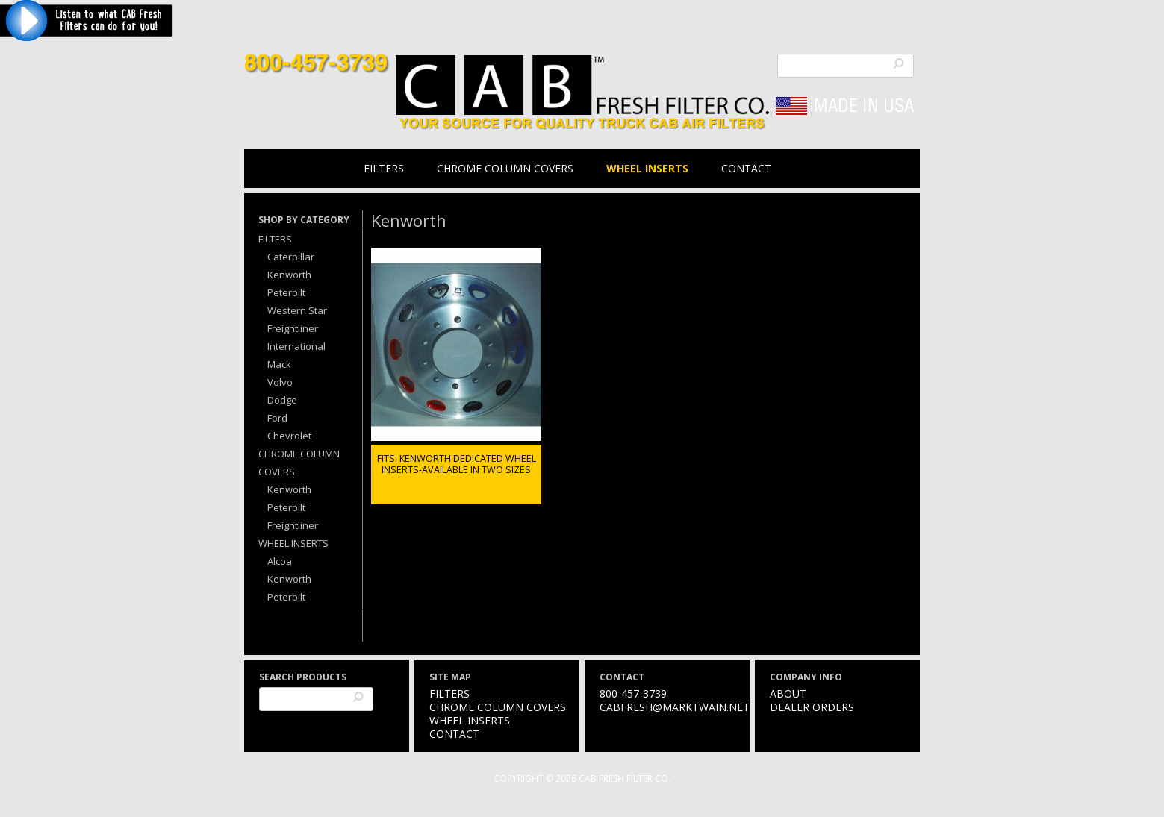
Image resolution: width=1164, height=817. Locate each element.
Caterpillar (290, 256)
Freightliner (292, 328)
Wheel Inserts (647, 168)
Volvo (280, 382)
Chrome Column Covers (505, 168)
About (788, 693)
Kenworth (289, 274)
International (296, 346)
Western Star (297, 310)
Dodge (282, 400)
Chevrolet (289, 435)
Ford (277, 418)
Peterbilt (286, 292)
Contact (746, 168)
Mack (279, 364)
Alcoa (279, 561)
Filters (384, 168)
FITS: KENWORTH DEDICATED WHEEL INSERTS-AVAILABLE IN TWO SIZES (456, 464)
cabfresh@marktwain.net (675, 707)
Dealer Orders (812, 707)
